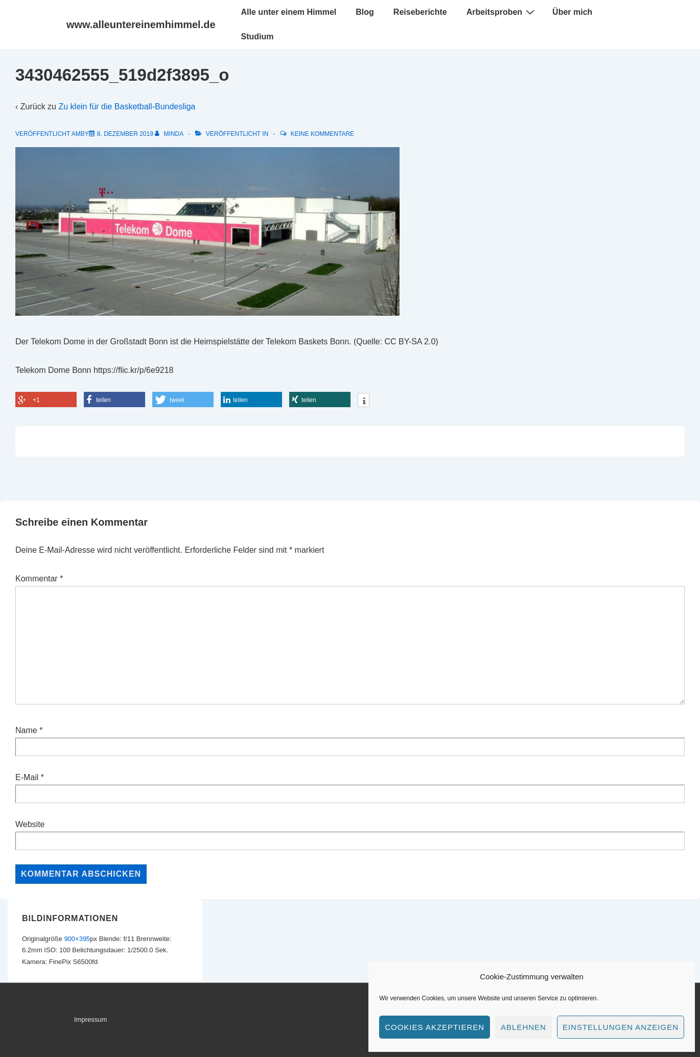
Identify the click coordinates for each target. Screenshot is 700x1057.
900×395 (77, 939)
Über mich (572, 12)
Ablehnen (523, 1027)
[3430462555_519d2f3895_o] (125, 133)
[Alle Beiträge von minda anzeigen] (170, 133)
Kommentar (39, 578)
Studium (257, 36)
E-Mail (26, 777)
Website (30, 824)
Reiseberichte (420, 12)
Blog (365, 12)
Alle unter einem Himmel (289, 12)
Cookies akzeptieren (434, 1027)
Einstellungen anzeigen (621, 1027)
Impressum (90, 1019)
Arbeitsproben (501, 12)
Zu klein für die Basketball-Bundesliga (126, 106)
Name (26, 730)
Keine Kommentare (322, 133)
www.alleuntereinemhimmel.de (141, 24)
